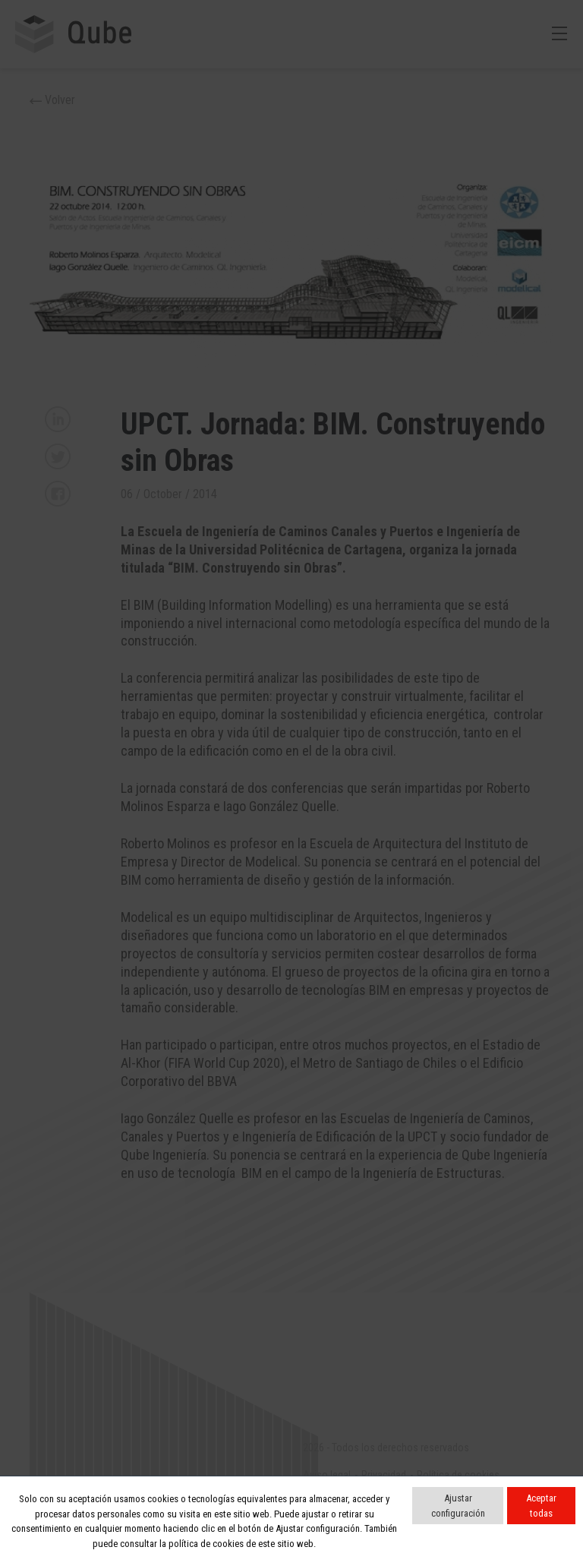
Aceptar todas (541, 1505)
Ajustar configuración (458, 1505)
